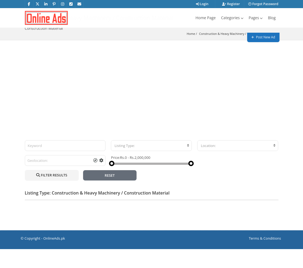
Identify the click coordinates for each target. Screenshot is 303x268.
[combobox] (151, 164)
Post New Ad (263, 37)
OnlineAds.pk (54, 257)
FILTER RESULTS (51, 194)
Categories (232, 17)
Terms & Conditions (265, 257)
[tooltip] (95, 179)
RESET (110, 194)
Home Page (205, 17)
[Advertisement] (151, 100)
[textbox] (151, 164)
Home (191, 53)
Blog (272, 17)
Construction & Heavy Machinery (221, 53)
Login (202, 4)
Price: (115, 176)
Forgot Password (263, 4)
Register (231, 4)
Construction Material (262, 53)
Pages (256, 17)
